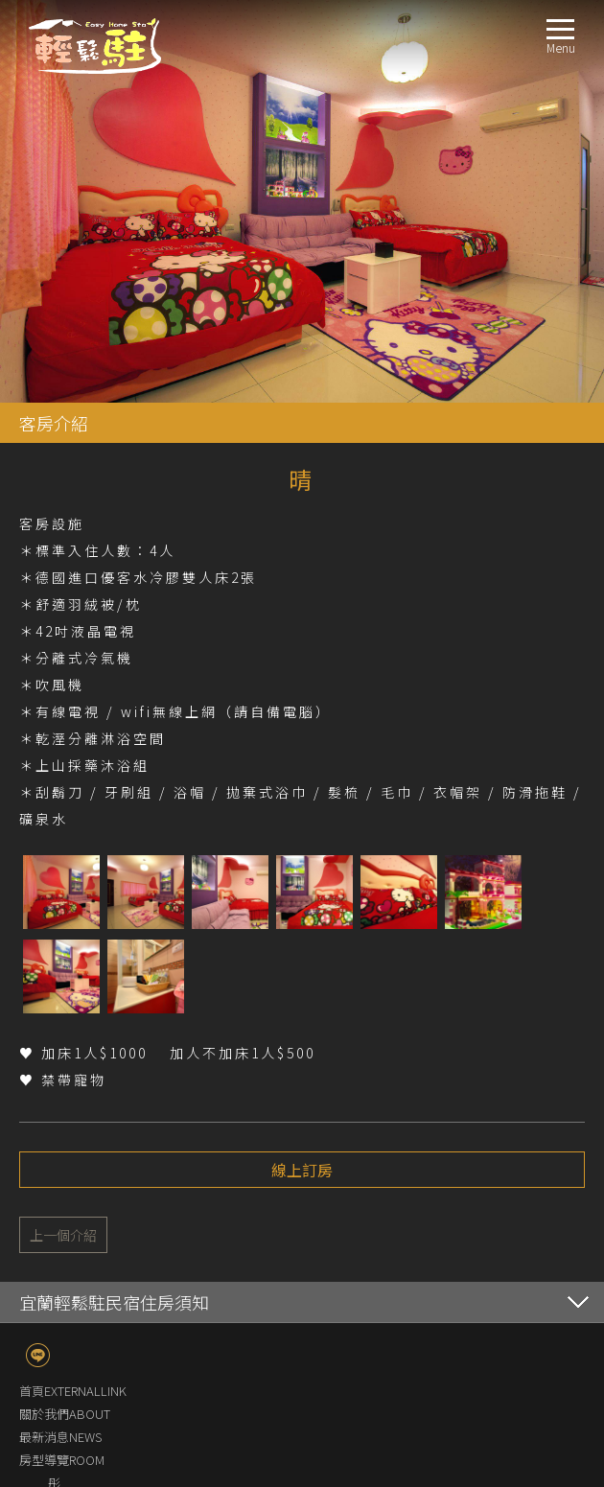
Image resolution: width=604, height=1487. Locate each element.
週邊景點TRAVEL (64, 1287)
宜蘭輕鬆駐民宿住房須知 (114, 899)
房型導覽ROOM (62, 1057)
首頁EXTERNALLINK (73, 988)
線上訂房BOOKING (72, 1310)
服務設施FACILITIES (72, 1195)
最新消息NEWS (60, 1034)
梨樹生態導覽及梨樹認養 (116, 1241)
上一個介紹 (63, 832)
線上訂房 (302, 766)
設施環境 (73, 1218)
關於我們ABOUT (64, 1011)
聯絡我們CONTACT (71, 1333)
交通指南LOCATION (73, 1264)
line (38, 952)
